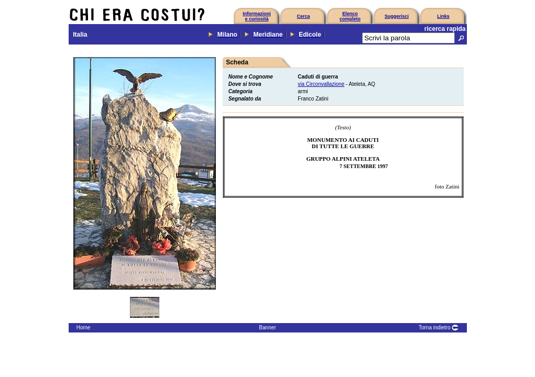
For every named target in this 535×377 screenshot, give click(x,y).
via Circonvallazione (321, 84)
